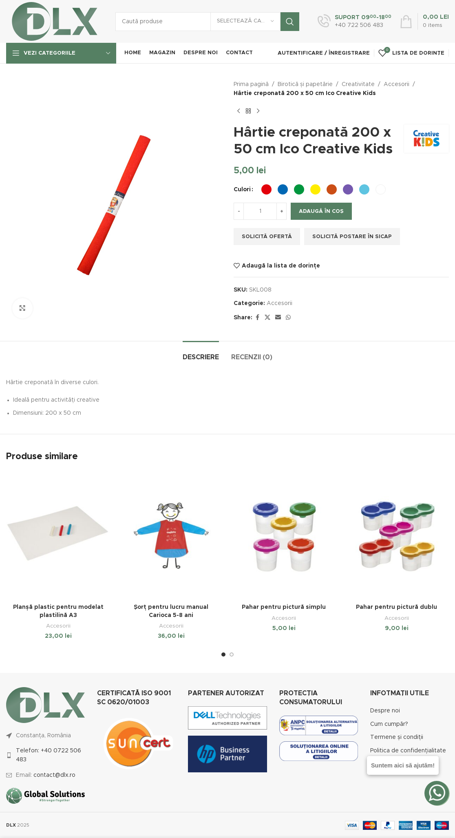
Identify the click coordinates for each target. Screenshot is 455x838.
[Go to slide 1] (223, 654)
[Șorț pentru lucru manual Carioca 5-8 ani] (171, 535)
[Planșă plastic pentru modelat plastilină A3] (58, 535)
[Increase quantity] (281, 211)
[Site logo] (54, 21)
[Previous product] (238, 111)
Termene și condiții (396, 737)
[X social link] (267, 317)
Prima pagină (251, 84)
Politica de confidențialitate (408, 751)
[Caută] (207, 21)
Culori (242, 189)
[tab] (201, 353)
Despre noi (385, 711)
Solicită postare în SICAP (352, 236)
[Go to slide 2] (232, 654)
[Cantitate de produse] (260, 211)
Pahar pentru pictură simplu (284, 607)
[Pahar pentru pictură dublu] (397, 535)
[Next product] (258, 111)
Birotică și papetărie (305, 84)
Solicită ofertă (267, 236)
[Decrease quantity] (239, 211)
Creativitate (358, 84)
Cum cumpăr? (389, 724)
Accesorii (396, 84)
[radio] (266, 189)
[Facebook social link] (257, 317)
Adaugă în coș (321, 211)
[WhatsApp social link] (288, 317)
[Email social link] (278, 317)
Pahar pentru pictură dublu (396, 607)
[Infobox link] (354, 21)
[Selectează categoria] (245, 22)
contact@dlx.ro (54, 775)
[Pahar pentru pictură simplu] (284, 535)
